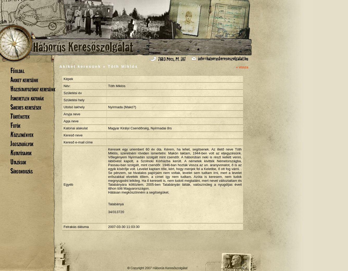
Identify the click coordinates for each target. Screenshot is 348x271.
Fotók (15, 125)
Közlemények (21, 134)
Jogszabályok (21, 143)
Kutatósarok (21, 152)
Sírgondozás (21, 171)
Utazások (18, 161)
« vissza (242, 67)
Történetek (19, 116)
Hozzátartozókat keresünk (32, 88)
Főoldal (17, 70)
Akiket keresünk (24, 79)
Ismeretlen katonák (27, 98)
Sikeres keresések (25, 107)
